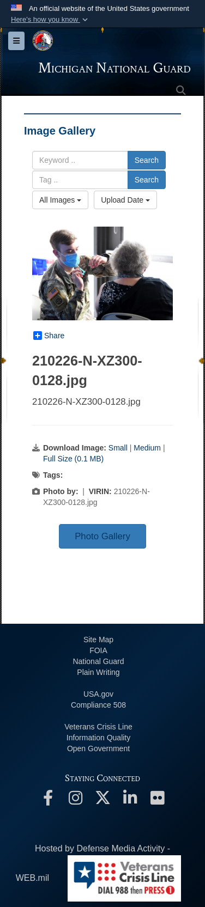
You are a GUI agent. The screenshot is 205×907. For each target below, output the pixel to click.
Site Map (98, 639)
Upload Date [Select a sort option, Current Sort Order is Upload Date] (125, 200)
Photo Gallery (102, 536)
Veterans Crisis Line (98, 726)
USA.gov (98, 694)
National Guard (98, 661)
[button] (50, 19)
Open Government (98, 748)
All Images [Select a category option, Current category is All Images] (60, 200)
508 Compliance (98, 705)
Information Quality (99, 737)
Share (48, 335)
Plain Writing (98, 672)
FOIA (98, 650)
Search (147, 160)
